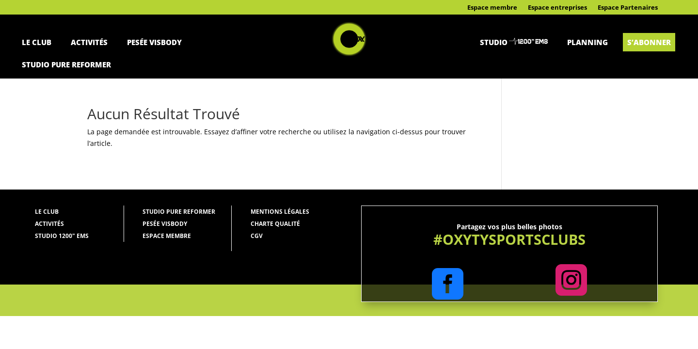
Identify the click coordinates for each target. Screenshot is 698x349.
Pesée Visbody (154, 42)
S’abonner (649, 42)
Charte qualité (275, 224)
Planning (587, 42)
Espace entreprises (557, 8)
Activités (89, 42)
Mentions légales (280, 211)
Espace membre (492, 8)
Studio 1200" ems (62, 236)
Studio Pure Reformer (66, 64)
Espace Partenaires (628, 8)
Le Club (36, 42)
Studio (494, 42)
